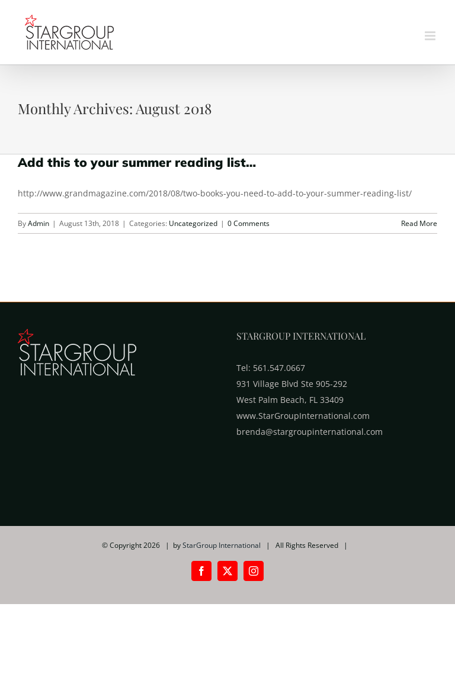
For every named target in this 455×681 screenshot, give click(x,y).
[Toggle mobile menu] (431, 36)
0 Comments (249, 223)
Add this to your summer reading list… (137, 162)
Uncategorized (193, 223)
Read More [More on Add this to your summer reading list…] (419, 223)
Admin (38, 223)
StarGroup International (221, 545)
